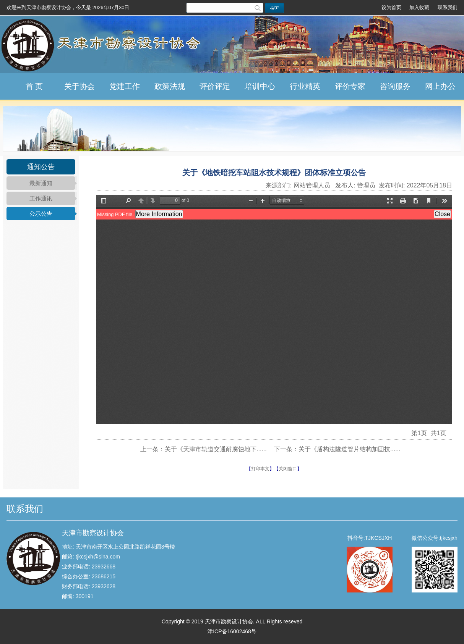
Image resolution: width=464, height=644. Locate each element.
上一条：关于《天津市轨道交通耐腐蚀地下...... (203, 449)
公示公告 (40, 213)
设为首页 (391, 7)
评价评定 (215, 86)
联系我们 (448, 7)
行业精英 (305, 86)
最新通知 (40, 183)
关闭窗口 (288, 468)
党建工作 (124, 86)
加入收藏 (419, 7)
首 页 (34, 86)
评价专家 (350, 86)
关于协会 (79, 86)
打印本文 (260, 468)
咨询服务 (395, 86)
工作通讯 (40, 198)
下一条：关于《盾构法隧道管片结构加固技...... (337, 449)
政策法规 (169, 86)
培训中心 (260, 86)
